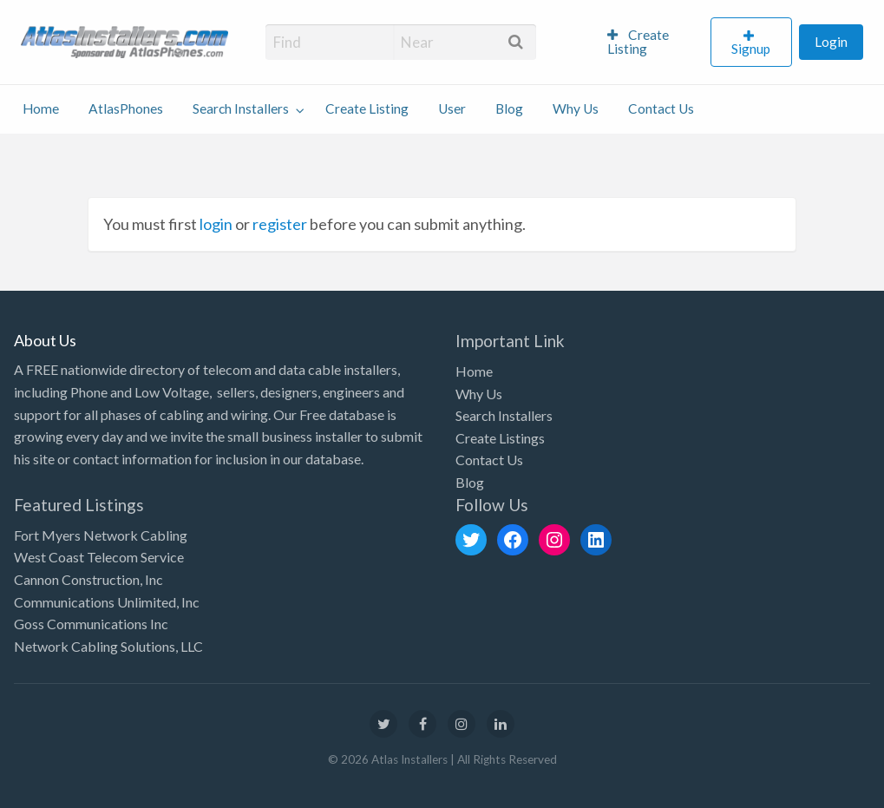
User (452, 108)
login (216, 223)
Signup (750, 48)
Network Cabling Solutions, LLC (108, 646)
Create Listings (500, 438)
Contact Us (661, 108)
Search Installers (241, 108)
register (279, 223)
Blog (509, 108)
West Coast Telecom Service (99, 557)
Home (41, 108)
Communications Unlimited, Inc (107, 602)
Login (831, 41)
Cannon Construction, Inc (88, 579)
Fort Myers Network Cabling (100, 535)
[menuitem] (651, 42)
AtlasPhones (125, 108)
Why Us (576, 108)
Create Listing (638, 41)
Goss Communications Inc (91, 623)
